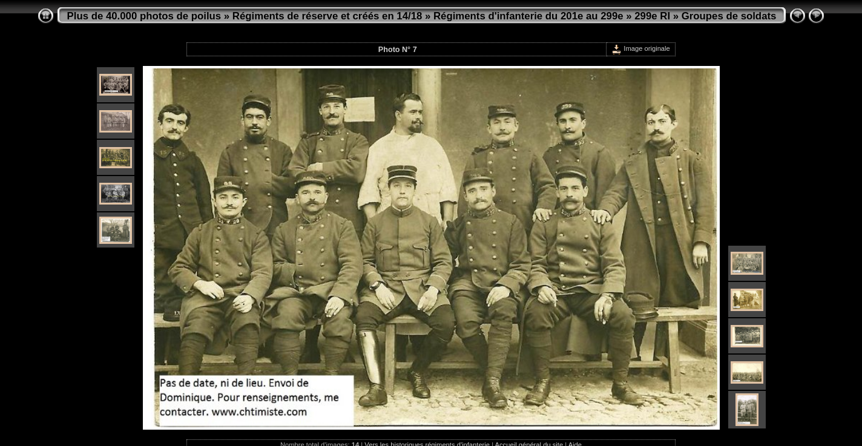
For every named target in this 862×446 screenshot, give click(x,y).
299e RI (652, 16)
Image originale (640, 48)
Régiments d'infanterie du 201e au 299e (528, 16)
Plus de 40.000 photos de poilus (144, 16)
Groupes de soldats (729, 16)
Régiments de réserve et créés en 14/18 (327, 16)
